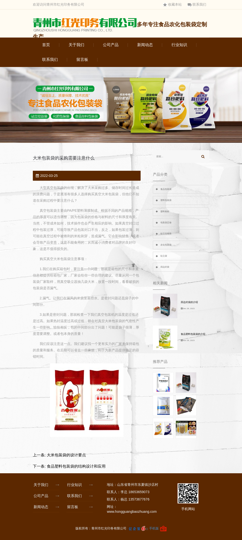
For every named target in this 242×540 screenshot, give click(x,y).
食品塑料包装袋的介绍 (193, 334)
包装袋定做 (165, 222)
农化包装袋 (165, 245)
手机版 (154, 528)
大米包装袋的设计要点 (66, 455)
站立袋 (163, 256)
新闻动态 (145, 45)
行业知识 (179, 45)
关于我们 (76, 45)
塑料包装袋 (165, 200)
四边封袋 (164, 267)
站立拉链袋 (165, 233)
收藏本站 (172, 4)
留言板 (82, 59)
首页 (46, 45)
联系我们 (197, 4)
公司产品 (111, 45)
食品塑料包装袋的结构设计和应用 (76, 466)
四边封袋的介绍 (189, 302)
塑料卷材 (164, 211)
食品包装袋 (165, 189)
